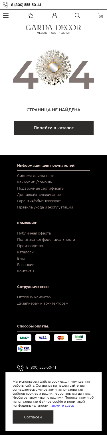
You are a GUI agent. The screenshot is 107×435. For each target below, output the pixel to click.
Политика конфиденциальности (46, 239)
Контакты (25, 271)
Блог (21, 258)
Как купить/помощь (34, 182)
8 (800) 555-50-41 (26, 5)
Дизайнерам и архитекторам (42, 303)
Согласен (33, 417)
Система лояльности (35, 176)
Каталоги (25, 252)
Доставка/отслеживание (39, 194)
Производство (30, 246)
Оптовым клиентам (34, 297)
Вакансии (26, 265)
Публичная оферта (34, 233)
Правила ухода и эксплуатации (45, 207)
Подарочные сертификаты (40, 188)
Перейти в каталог (54, 127)
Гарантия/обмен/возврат (39, 201)
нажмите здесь (61, 406)
